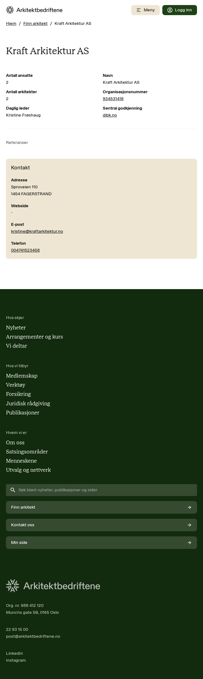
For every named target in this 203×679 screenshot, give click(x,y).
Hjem (11, 23)
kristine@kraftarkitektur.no (37, 231)
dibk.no (110, 114)
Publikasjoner (22, 412)
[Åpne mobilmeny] (145, 10)
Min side (101, 542)
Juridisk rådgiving (28, 403)
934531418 (113, 98)
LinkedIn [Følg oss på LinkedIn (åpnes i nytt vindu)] (14, 653)
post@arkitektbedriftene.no (33, 636)
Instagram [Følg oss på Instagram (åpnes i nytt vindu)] (16, 660)
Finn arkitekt (35, 23)
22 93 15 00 (17, 629)
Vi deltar (16, 346)
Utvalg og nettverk (28, 470)
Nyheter (16, 327)
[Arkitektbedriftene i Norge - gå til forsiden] (34, 10)
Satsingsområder (27, 451)
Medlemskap (22, 376)
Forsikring (18, 394)
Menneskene (21, 461)
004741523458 (25, 250)
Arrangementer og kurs (34, 337)
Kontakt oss (101, 525)
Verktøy (15, 385)
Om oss (15, 442)
